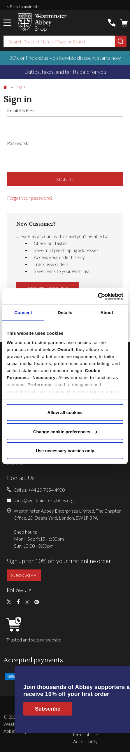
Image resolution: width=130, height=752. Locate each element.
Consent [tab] (23, 312)
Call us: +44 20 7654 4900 (39, 489)
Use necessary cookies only (65, 450)
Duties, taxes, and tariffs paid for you (65, 72)
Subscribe (47, 709)
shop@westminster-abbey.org (43, 500)
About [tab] (106, 312)
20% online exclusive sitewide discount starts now (65, 58)
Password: (17, 143)
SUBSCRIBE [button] (23, 575)
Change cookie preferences (65, 431)
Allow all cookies (65, 412)
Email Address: (21, 110)
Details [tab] (65, 312)
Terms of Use (85, 734)
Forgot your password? (29, 198)
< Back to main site (23, 6)
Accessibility (85, 741)
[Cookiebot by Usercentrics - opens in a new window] (97, 296)
